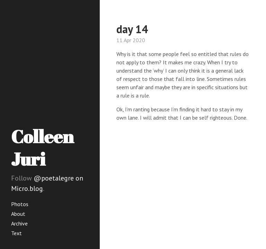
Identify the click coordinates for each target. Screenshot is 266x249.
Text (16, 233)
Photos (19, 204)
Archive (19, 223)
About (18, 213)
